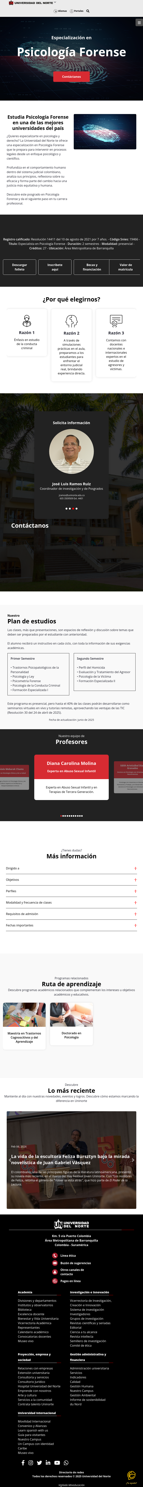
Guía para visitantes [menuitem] (31, 1435)
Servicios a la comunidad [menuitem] (35, 1400)
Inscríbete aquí (54, 267)
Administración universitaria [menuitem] (89, 1368)
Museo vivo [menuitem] (26, 1341)
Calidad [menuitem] (75, 1382)
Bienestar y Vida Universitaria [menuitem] (38, 1319)
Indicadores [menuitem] (78, 1377)
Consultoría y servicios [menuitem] (33, 1377)
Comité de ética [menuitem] (81, 1345)
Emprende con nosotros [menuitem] (34, 1391)
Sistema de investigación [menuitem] (87, 1310)
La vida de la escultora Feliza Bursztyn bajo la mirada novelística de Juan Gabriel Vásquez (70, 1159)
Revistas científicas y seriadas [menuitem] (90, 1323)
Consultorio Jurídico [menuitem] (31, 1382)
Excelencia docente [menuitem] (31, 1314)
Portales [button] (76, 11)
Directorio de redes (71, 1472)
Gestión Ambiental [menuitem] (83, 1395)
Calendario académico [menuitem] (33, 1332)
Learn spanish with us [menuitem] (33, 1430)
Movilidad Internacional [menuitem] (34, 1421)
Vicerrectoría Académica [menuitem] (34, 1323)
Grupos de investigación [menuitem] (86, 1319)
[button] (87, 11)
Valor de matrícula (126, 267)
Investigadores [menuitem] (80, 1314)
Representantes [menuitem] (29, 1327)
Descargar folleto (19, 267)
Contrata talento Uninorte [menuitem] (36, 1404)
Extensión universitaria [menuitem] (34, 1373)
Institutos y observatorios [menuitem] (35, 1305)
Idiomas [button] (60, 11)
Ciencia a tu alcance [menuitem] (83, 1332)
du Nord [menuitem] (76, 1404)
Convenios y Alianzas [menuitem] (32, 1426)
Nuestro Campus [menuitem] (81, 1391)
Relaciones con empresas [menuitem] (35, 1368)
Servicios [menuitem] (76, 1373)
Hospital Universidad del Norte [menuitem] (39, 1386)
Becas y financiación (92, 267)
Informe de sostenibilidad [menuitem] (88, 1400)
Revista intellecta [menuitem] (81, 1336)
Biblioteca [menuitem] (24, 1310)
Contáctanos (71, 77)
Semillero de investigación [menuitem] (88, 1341)
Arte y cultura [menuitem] (27, 1395)
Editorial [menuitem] (76, 1327)
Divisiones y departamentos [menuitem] (37, 1301)
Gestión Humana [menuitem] (81, 1386)
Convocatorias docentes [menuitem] (34, 1336)
